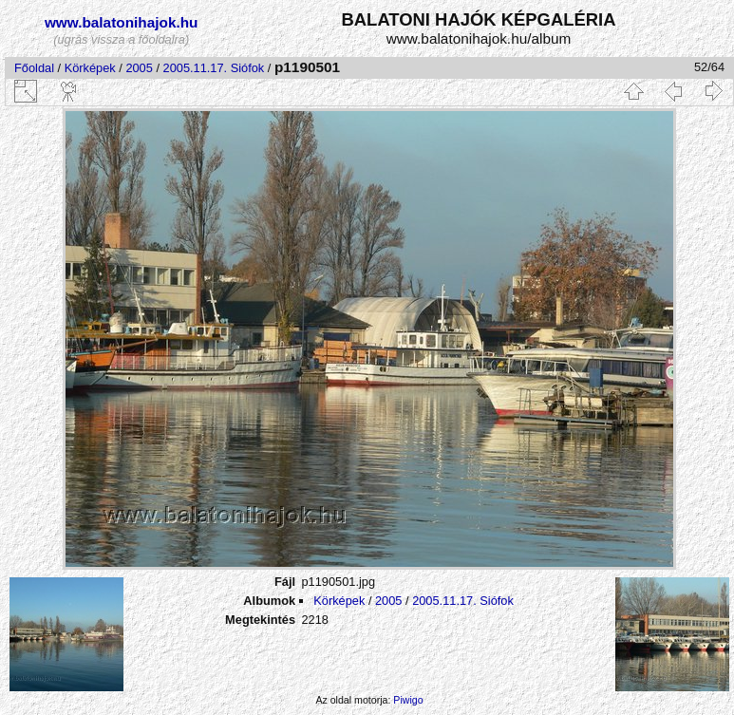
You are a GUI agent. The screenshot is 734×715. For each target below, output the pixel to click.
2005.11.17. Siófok (214, 68)
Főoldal (34, 68)
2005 (138, 68)
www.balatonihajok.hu (121, 22)
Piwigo (408, 700)
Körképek (90, 68)
